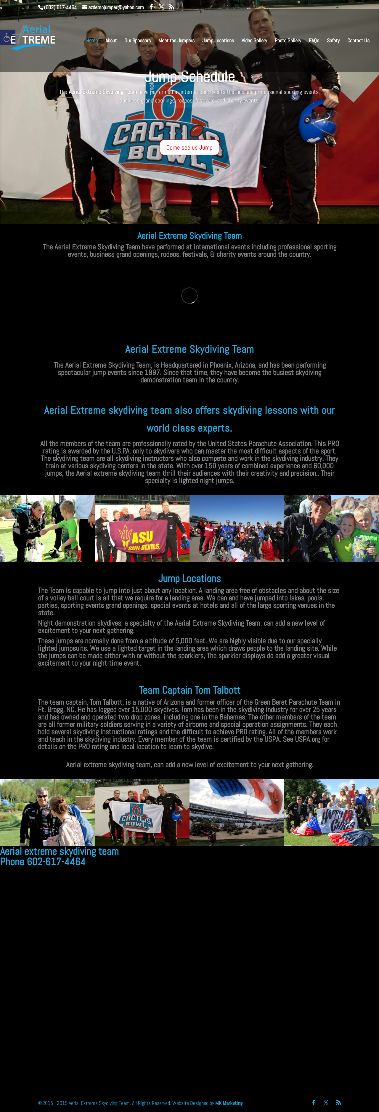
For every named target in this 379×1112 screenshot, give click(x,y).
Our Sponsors (137, 41)
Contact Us (358, 41)
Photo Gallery (288, 41)
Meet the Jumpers (176, 41)
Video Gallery (254, 41)
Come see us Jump (189, 147)
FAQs (314, 41)
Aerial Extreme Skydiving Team (189, 235)
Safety (333, 41)
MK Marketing (229, 1103)
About (111, 41)
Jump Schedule (189, 77)
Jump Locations (218, 41)
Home (92, 41)
